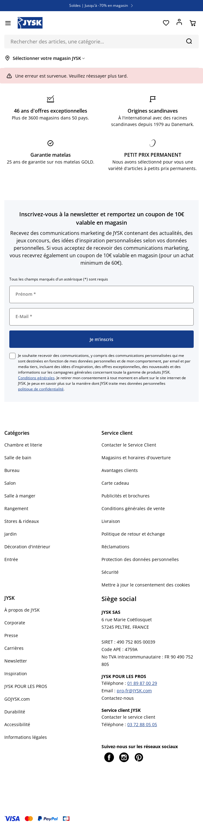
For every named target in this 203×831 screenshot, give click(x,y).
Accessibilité (17, 724)
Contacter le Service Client (129, 445)
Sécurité (110, 572)
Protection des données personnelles (140, 559)
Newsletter (15, 661)
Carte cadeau (115, 483)
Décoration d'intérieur (27, 547)
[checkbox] (12, 356)
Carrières (14, 648)
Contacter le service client (128, 717)
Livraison (111, 521)
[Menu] (7, 23)
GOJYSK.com (17, 699)
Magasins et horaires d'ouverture (136, 457)
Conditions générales (36, 377)
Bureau (12, 470)
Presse (11, 635)
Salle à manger (19, 496)
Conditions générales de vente (133, 508)
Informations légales (25, 737)
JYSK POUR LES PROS (25, 686)
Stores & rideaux (21, 521)
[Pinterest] (138, 757)
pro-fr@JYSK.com (134, 691)
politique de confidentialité (41, 389)
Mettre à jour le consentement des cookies (146, 585)
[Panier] (192, 23)
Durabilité (14, 712)
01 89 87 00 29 (142, 683)
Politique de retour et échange (133, 534)
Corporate (14, 623)
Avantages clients (120, 470)
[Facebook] (109, 757)
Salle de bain (17, 457)
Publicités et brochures (126, 496)
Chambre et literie (23, 445)
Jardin (10, 534)
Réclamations (115, 547)
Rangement (16, 508)
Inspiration (15, 673)
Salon (10, 483)
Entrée (11, 559)
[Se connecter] (179, 23)
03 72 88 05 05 (142, 724)
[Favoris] (165, 23)
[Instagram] (123, 757)
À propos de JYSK (22, 610)
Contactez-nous (118, 698)
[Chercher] (188, 41)
